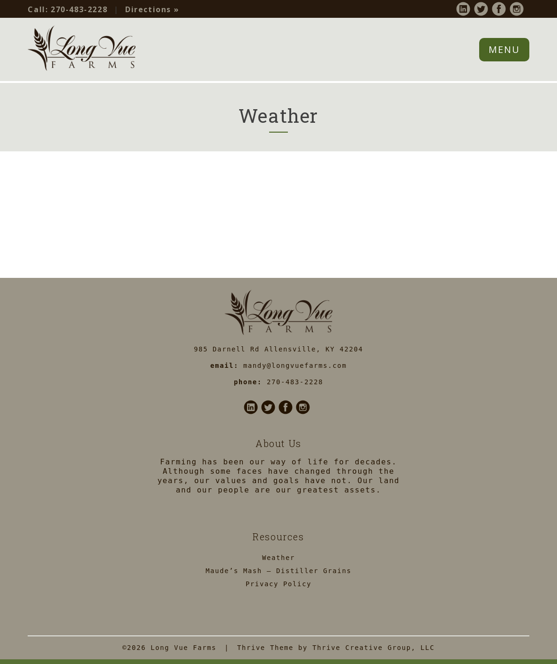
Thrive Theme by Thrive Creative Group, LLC (336, 647)
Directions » (152, 9)
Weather (278, 557)
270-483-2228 (67, 9)
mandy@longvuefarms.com (295, 365)
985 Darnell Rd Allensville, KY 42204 (278, 349)
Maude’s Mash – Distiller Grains (279, 570)
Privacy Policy (278, 584)
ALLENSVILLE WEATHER (278, 206)
